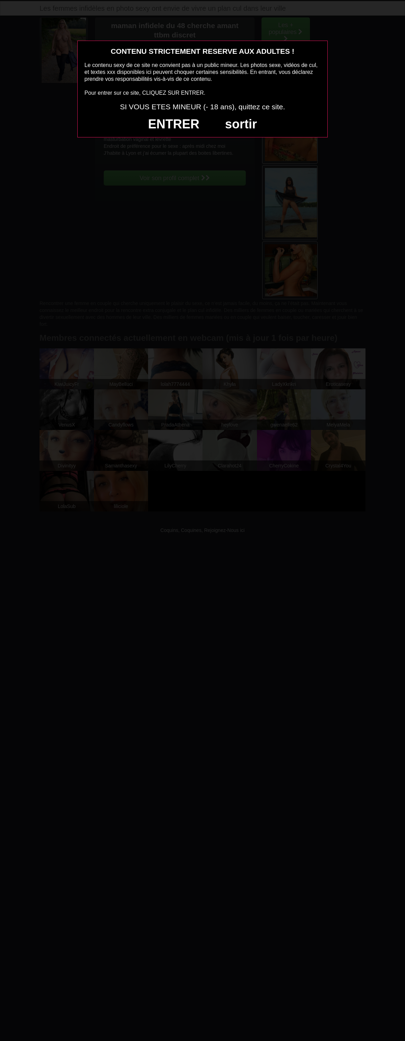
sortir (241, 124)
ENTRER (173, 124)
